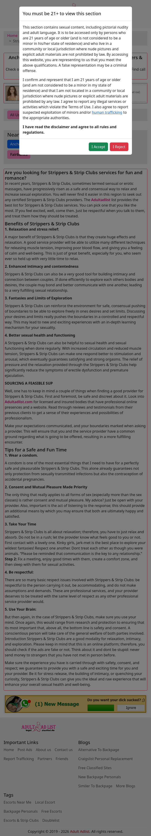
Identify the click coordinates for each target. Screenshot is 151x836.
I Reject (119, 146)
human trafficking (107, 112)
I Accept (98, 146)
